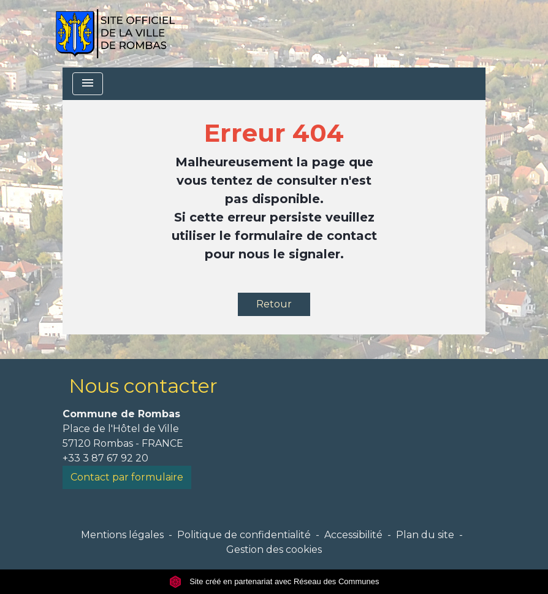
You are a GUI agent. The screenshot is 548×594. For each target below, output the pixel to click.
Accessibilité (353, 535)
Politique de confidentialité (244, 535)
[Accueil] (115, 33)
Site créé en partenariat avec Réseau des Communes (274, 581)
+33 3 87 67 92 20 (105, 458)
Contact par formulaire (126, 477)
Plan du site (425, 535)
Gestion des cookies (274, 549)
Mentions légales (122, 535)
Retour (274, 304)
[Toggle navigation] (87, 83)
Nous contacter (143, 386)
